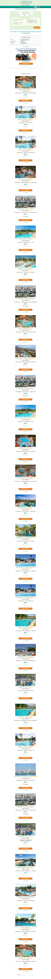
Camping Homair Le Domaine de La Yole (22, 776)
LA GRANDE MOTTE (21, 658)
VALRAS (20, 777)
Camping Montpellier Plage (22, 867)
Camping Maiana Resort (22, 656)
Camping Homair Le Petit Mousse (22, 298)
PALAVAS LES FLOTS (21, 868)
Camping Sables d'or (22, 686)
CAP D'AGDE (20, 837)
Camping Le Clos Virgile (22, 627)
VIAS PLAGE (20, 120)
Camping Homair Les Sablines (22, 537)
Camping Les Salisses (22, 119)
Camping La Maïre (22, 89)
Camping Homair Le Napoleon (22, 208)
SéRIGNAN (21, 90)
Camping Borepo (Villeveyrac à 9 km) (22, 238)
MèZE (21, 239)
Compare (35, 27)
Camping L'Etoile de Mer (22, 507)
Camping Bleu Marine (22, 268)
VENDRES (21, 538)
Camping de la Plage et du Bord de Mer (25, 897)
